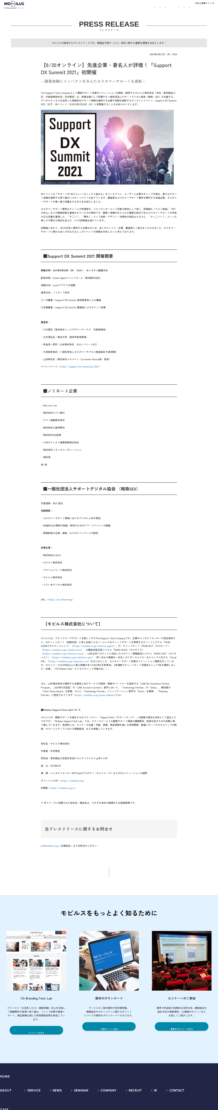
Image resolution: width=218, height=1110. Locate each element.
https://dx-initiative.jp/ (61, 602)
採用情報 (158, 9)
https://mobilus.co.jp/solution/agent (93, 648)
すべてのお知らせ (50, 1099)
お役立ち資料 (131, 9)
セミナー (118, 9)
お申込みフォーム (187, 1105)
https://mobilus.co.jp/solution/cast (72, 659)
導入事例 (76, 9)
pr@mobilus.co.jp (50, 848)
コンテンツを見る (36, 1035)
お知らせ (108, 9)
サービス (62, 9)
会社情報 (93, 1099)
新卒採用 (127, 1099)
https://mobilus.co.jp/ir (63, 790)
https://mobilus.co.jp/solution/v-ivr (68, 663)
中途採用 (127, 1105)
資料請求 (208, 9)
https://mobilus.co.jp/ (73, 783)
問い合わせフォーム (188, 1099)
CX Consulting (28, 1105)
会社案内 (144, 9)
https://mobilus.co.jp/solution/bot (62, 652)
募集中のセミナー (74, 1099)
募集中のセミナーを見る (181, 1031)
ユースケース (92, 9)
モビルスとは (50, 9)
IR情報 (170, 9)
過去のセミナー (73, 1105)
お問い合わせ (190, 9)
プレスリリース (49, 1105)
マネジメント (95, 1105)
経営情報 (145, 1099)
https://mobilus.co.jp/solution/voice (63, 656)
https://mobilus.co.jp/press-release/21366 (98, 697)
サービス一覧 (27, 1099)
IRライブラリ (147, 1105)
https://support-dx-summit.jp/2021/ (80, 369)
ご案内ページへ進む (109, 1031)
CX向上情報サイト (203, 3)
